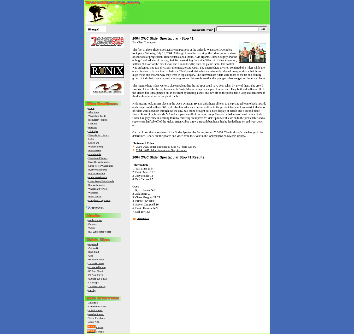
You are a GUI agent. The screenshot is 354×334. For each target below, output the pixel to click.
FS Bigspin (93, 282)
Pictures (92, 224)
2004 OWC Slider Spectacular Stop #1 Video (161, 150)
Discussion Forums (97, 120)
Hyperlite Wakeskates (99, 162)
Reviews (92, 127)
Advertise (93, 303)
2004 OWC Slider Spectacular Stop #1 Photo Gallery (166, 146)
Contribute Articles (97, 306)
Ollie (90, 256)
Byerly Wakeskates (97, 170)
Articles (100, 327)
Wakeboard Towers (97, 158)
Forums (100, 332)
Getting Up (93, 248)
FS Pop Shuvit (95, 275)
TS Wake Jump (96, 263)
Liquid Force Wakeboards (101, 181)
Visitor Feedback (96, 318)
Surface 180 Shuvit (97, 279)
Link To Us (93, 143)
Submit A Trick (95, 310)
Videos (91, 228)
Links (91, 139)
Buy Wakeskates (96, 185)
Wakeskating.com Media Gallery (227, 136)
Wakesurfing (94, 150)
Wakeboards (94, 154)
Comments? (143, 218)
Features (92, 124)
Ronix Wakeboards (97, 177)
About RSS (94, 322)
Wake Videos (94, 196)
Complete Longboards (99, 200)
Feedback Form (96, 314)
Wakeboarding (95, 147)
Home (91, 108)
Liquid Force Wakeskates (100, 166)
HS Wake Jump (96, 259)
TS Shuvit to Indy (97, 286)
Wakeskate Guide (97, 116)
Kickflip (92, 290)
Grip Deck (93, 244)
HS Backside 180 (97, 267)
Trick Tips (93, 131)
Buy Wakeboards (97, 173)
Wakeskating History (98, 135)
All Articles (93, 112)
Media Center (95, 220)
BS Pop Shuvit (95, 271)
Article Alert (97, 207)
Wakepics (93, 193)
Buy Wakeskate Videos (99, 232)
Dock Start (93, 252)
